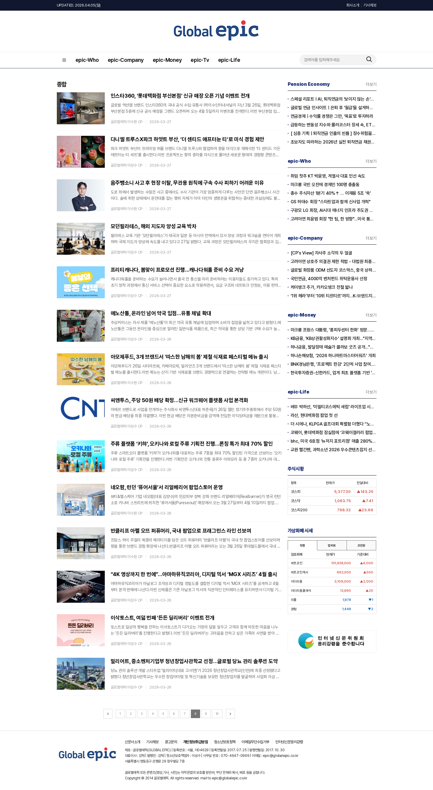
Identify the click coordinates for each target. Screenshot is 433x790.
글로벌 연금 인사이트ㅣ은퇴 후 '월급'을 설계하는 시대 (333, 107)
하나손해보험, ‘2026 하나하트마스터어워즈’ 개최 (333, 355)
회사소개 (352, 5)
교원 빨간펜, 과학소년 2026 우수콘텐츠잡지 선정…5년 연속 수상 (333, 449)
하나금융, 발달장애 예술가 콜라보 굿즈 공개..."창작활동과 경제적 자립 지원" (333, 347)
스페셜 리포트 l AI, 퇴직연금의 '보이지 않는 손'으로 (333, 99)
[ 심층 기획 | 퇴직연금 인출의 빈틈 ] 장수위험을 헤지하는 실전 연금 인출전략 (333, 133)
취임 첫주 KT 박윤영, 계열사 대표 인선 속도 (328, 176)
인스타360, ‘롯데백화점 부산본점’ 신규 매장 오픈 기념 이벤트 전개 (180, 96)
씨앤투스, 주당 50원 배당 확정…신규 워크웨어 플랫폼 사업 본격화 (179, 400)
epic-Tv (200, 60)
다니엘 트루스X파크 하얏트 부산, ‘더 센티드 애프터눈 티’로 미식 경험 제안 (188, 139)
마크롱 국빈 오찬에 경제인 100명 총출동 (325, 184)
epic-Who (87, 60)
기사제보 (369, 5)
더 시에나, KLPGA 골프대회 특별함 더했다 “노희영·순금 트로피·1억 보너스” (333, 424)
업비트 (332, 545)
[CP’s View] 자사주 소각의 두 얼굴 (321, 253)
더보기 (371, 84)
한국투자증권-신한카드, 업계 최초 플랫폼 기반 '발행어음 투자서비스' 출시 (333, 372)
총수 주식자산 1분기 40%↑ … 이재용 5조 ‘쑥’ (331, 193)
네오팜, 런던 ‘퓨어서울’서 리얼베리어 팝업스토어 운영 (167, 487)
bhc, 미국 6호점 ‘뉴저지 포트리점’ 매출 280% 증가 (333, 441)
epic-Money (167, 60)
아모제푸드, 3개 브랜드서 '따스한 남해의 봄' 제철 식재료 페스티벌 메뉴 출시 (189, 357)
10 (217, 713)
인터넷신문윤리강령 (289, 742)
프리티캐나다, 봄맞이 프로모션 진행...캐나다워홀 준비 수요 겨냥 (177, 270)
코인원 (361, 545)
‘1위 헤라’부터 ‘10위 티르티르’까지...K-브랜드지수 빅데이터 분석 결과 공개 (333, 296)
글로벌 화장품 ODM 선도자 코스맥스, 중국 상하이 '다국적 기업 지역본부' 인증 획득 (333, 270)
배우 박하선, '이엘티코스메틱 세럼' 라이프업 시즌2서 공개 (333, 406)
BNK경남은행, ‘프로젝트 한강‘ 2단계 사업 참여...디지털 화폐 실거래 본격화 (333, 364)
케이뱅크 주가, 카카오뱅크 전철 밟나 (322, 287)
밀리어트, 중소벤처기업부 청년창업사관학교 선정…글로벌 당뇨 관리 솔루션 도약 (194, 661)
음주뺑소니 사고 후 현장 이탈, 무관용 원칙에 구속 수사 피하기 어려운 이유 (187, 183)
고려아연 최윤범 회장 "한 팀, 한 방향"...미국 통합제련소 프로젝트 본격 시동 (333, 219)
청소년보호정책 (224, 742)
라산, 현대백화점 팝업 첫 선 (314, 415)
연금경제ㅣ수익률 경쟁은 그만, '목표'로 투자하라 (332, 116)
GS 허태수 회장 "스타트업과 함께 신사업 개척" (331, 201)
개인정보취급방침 (195, 742)
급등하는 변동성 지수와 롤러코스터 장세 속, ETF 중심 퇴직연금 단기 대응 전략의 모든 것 (333, 125)
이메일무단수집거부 (255, 742)
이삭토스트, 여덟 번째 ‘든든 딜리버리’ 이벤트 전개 (163, 618)
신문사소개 (132, 742)
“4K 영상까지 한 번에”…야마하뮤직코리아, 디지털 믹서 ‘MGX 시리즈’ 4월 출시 (194, 574)
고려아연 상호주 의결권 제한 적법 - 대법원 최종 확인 (333, 261)
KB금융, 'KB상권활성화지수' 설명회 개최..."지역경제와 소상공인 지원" (333, 338)
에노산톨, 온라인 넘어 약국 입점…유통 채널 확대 (161, 313)
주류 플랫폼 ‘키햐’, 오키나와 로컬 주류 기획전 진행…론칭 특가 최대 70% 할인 (192, 444)
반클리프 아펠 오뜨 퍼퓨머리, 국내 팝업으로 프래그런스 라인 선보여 (181, 531)
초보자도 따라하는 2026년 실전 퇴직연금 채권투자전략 (333, 142)
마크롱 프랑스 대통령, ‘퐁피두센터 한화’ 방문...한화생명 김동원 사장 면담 (333, 330)
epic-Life (229, 60)
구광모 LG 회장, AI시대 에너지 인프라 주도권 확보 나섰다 (333, 210)
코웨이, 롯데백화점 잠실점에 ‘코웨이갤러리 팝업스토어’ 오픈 (333, 432)
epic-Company (126, 60)
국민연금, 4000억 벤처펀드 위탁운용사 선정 (329, 278)
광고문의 (171, 742)
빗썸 (302, 545)
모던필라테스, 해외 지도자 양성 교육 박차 (154, 226)
